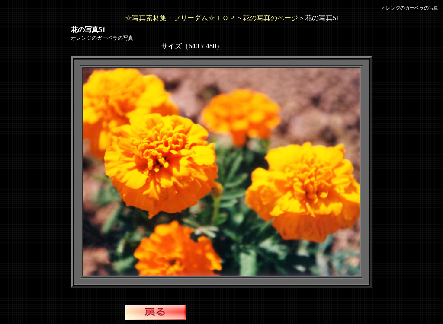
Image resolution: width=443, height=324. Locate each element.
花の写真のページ (270, 18)
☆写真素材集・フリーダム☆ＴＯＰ (180, 18)
